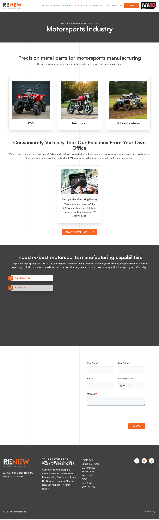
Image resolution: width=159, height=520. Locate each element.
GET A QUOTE (89, 483)
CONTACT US (89, 487)
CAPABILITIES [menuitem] (67, 6)
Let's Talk (137, 427)
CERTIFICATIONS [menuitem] (53, 6)
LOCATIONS (88, 460)
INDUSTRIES (88, 472)
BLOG (85, 479)
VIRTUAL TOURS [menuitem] (92, 6)
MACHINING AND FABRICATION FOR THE (79, 24)
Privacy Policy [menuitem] (149, 512)
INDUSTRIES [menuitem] (79, 6)
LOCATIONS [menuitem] (40, 6)
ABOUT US (87, 476)
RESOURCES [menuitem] (105, 6)
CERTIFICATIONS (91, 464)
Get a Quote (132, 6)
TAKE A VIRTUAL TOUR (81, 234)
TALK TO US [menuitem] (117, 6)
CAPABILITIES (89, 468)
